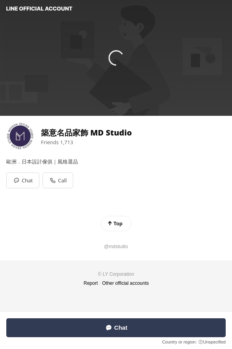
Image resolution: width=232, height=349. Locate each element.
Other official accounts (125, 283)
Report (91, 283)
